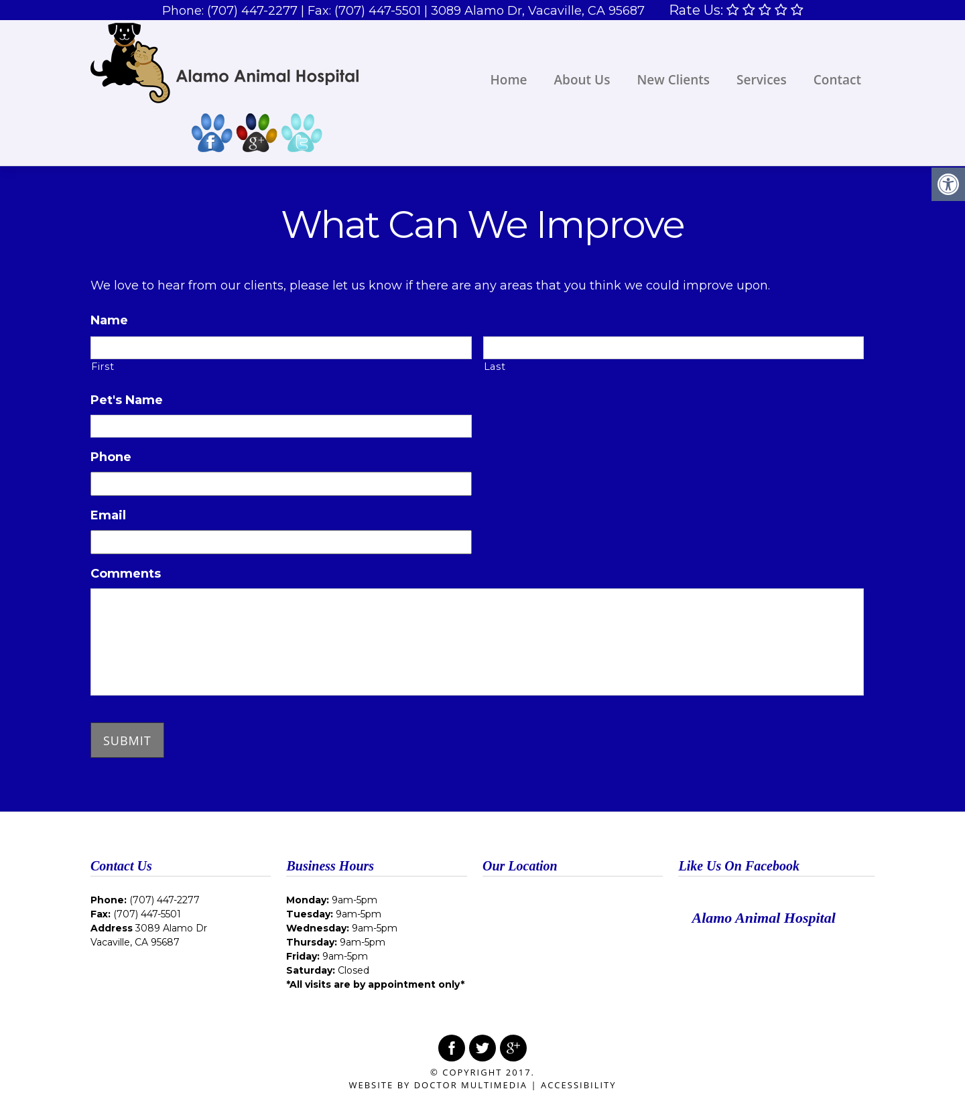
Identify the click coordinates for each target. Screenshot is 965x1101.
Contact (837, 79)
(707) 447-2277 (252, 10)
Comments (125, 573)
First (102, 367)
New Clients (673, 79)
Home (509, 79)
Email (108, 515)
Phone (110, 457)
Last (495, 367)
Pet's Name (126, 400)
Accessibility (579, 1085)
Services (761, 79)
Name (109, 320)
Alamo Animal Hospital (763, 917)
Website (370, 1085)
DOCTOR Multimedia (470, 1085)
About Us (582, 79)
